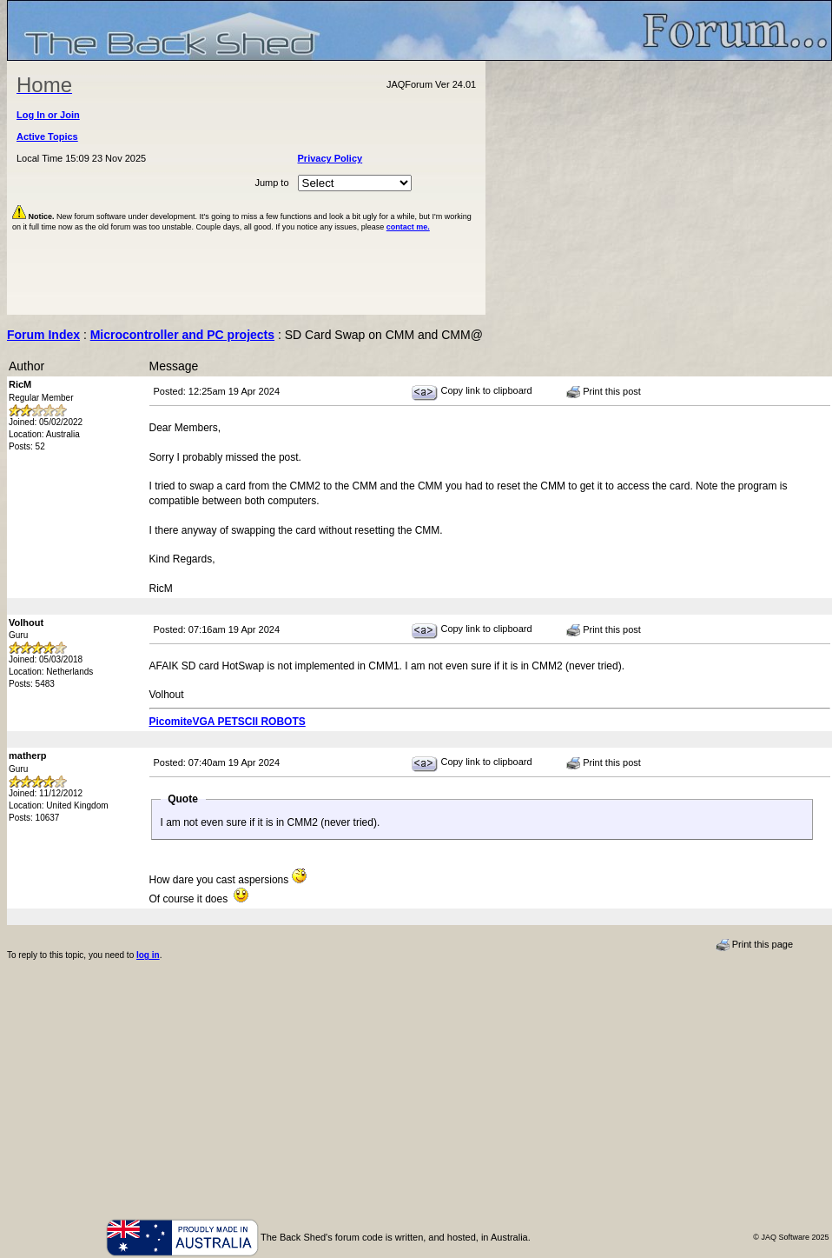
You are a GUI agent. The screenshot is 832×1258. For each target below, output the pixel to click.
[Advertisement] (659, 188)
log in (148, 955)
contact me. (408, 227)
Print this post (603, 392)
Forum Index (43, 335)
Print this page (754, 945)
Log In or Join (48, 115)
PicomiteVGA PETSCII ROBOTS (227, 722)
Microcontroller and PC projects (182, 335)
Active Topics (47, 136)
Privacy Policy (330, 158)
